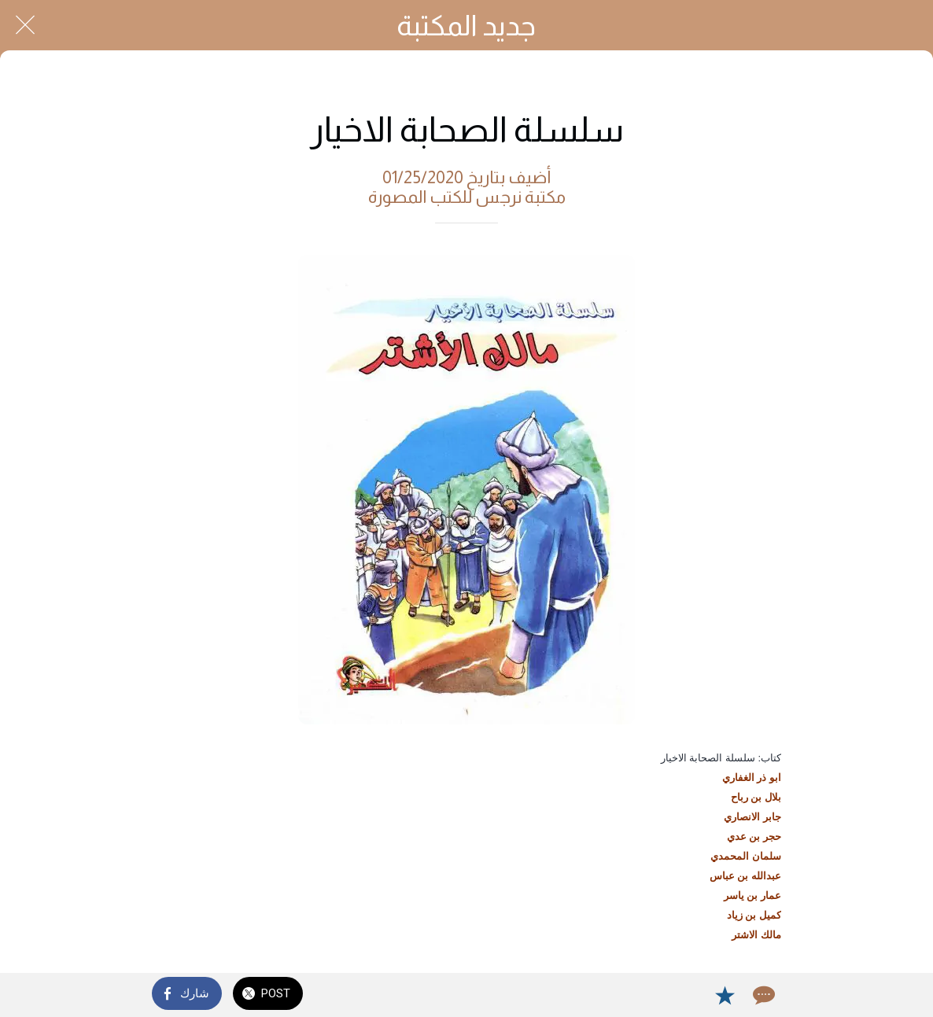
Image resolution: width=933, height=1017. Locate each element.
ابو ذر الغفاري (751, 777)
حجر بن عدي (754, 836)
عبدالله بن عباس (745, 876)
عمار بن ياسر (752, 895)
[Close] (25, 25)
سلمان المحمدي (745, 856)
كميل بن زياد (754, 915)
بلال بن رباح (756, 797)
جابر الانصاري (752, 817)
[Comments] (762, 995)
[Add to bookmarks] (724, 995)
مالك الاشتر (756, 935)
